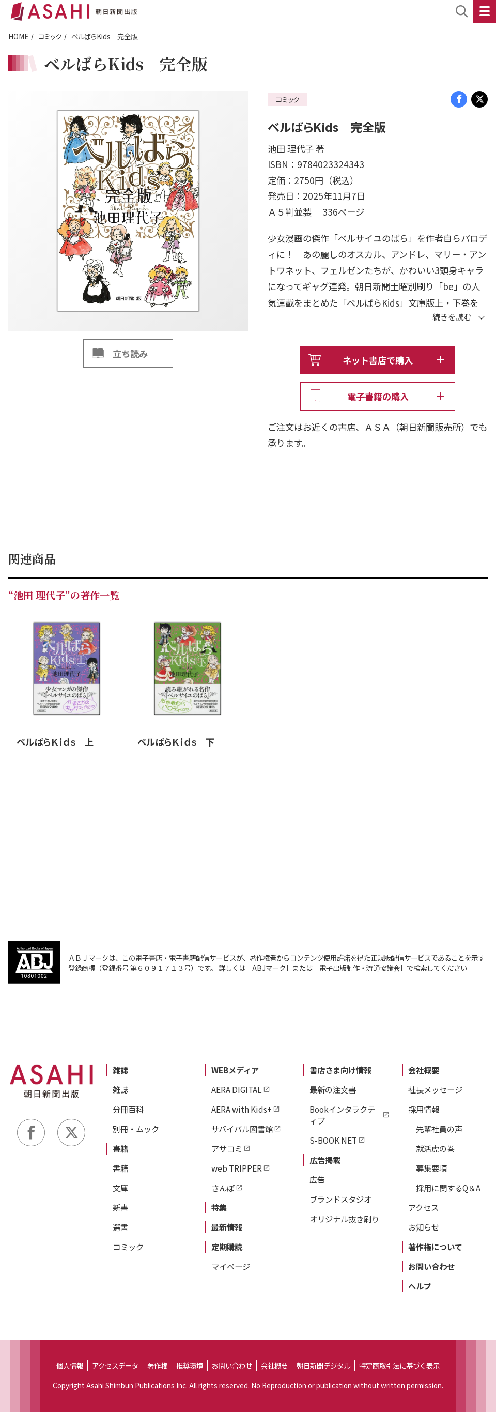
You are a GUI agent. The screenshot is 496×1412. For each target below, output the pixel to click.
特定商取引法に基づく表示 (399, 1365)
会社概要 (423, 1069)
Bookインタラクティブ (342, 1114)
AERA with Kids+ (241, 1109)
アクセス (423, 1207)
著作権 (157, 1365)
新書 (120, 1207)
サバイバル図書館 (242, 1128)
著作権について (435, 1246)
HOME (18, 36)
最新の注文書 (332, 1089)
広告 (317, 1179)
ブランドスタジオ (340, 1199)
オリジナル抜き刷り (344, 1218)
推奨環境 (189, 1365)
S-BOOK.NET (333, 1140)
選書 (120, 1227)
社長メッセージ (435, 1089)
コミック (49, 36)
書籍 (120, 1148)
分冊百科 (128, 1109)
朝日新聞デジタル (323, 1365)
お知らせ (423, 1227)
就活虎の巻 (435, 1148)
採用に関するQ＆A (448, 1187)
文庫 (120, 1187)
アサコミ (226, 1148)
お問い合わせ (431, 1266)
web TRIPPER (236, 1168)
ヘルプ (419, 1286)
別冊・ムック (136, 1128)
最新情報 (226, 1227)
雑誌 (120, 1069)
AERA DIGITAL (236, 1089)
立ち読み (130, 353)
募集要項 (431, 1168)
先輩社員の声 (439, 1128)
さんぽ (223, 1187)
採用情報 (423, 1109)
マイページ (230, 1266)
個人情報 (69, 1365)
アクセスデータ (115, 1365)
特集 (219, 1207)
